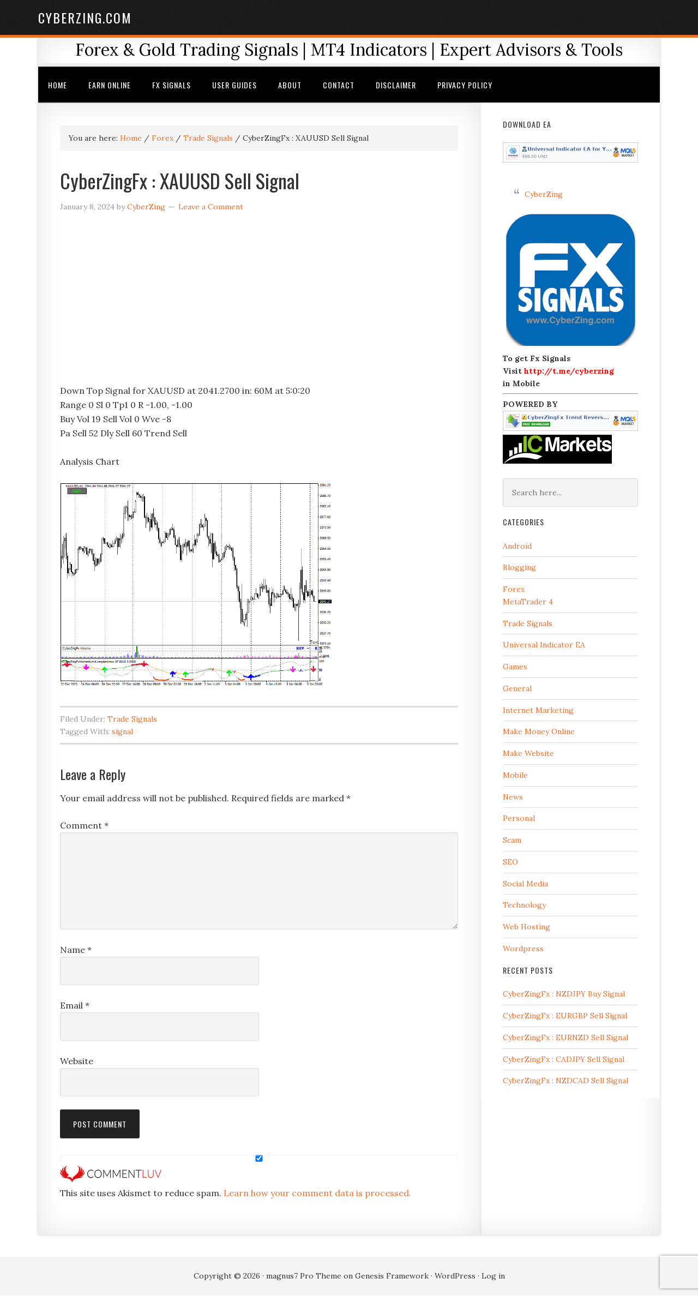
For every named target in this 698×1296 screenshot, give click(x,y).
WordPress (455, 1276)
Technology (524, 905)
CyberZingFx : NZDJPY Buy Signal (564, 994)
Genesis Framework (392, 1276)
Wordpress (523, 949)
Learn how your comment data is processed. (317, 1193)
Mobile (515, 776)
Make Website (528, 754)
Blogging (519, 568)
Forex (514, 590)
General (517, 689)
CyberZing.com (85, 17)
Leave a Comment (210, 207)
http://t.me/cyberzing (569, 371)
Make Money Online (539, 732)
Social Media (525, 884)
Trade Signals (132, 719)
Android (517, 546)
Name (76, 950)
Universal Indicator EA (544, 645)
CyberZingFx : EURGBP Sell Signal (565, 1016)
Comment (84, 825)
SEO (510, 862)
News (513, 797)
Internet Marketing (538, 710)
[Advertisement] (259, 302)
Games (515, 667)
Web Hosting (526, 927)
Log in (493, 1276)
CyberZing (544, 194)
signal (122, 732)
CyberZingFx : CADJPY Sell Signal (563, 1060)
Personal (519, 819)
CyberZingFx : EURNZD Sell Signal (565, 1038)
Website (76, 1061)
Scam (512, 840)
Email (74, 1005)
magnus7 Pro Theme (303, 1276)
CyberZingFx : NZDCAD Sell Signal (565, 1081)
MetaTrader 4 (528, 602)
